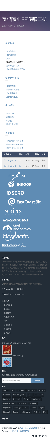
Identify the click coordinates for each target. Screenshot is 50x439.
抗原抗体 (20, 25)
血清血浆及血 (12, 96)
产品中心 (11, 25)
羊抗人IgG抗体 (10, 166)
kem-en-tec (22, 403)
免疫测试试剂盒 (12, 89)
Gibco (26, 399)
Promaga (18, 408)
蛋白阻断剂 (8, 325)
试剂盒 (9, 120)
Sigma (41, 408)
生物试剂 (10, 105)
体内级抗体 (11, 55)
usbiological (26, 412)
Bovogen (6, 395)
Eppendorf (39, 395)
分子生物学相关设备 (14, 144)
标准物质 (10, 117)
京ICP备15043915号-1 (21, 431)
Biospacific (32, 390)
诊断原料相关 (12, 78)
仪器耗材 (10, 133)
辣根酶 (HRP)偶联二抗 (15, 62)
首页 (4, 25)
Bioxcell (42, 390)
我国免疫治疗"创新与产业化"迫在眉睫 (16, 343)
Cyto (29, 395)
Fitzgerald (17, 399)
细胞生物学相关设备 (14, 148)
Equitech (6, 399)
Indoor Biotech (8, 403)
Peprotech (7, 408)
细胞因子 (7, 309)
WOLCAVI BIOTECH (28, 428)
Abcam (5, 390)
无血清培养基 (9, 317)
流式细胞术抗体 (12, 65)
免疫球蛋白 (11, 86)
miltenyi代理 (18, 356)
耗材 (5, 321)
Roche (33, 408)
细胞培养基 (8, 305)
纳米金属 (10, 113)
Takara (15, 412)
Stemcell (6, 412)
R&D (26, 408)
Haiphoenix (36, 399)
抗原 (8, 58)
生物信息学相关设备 (14, 141)
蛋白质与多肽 (12, 93)
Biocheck (21, 390)
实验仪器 (7, 333)
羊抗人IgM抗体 (10, 160)
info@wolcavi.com (17, 294)
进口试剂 (7, 329)
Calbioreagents (19, 395)
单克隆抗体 (11, 51)
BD (13, 390)
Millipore (33, 403)
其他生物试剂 (12, 124)
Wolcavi (37, 412)
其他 (44, 412)
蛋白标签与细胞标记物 (15, 69)
